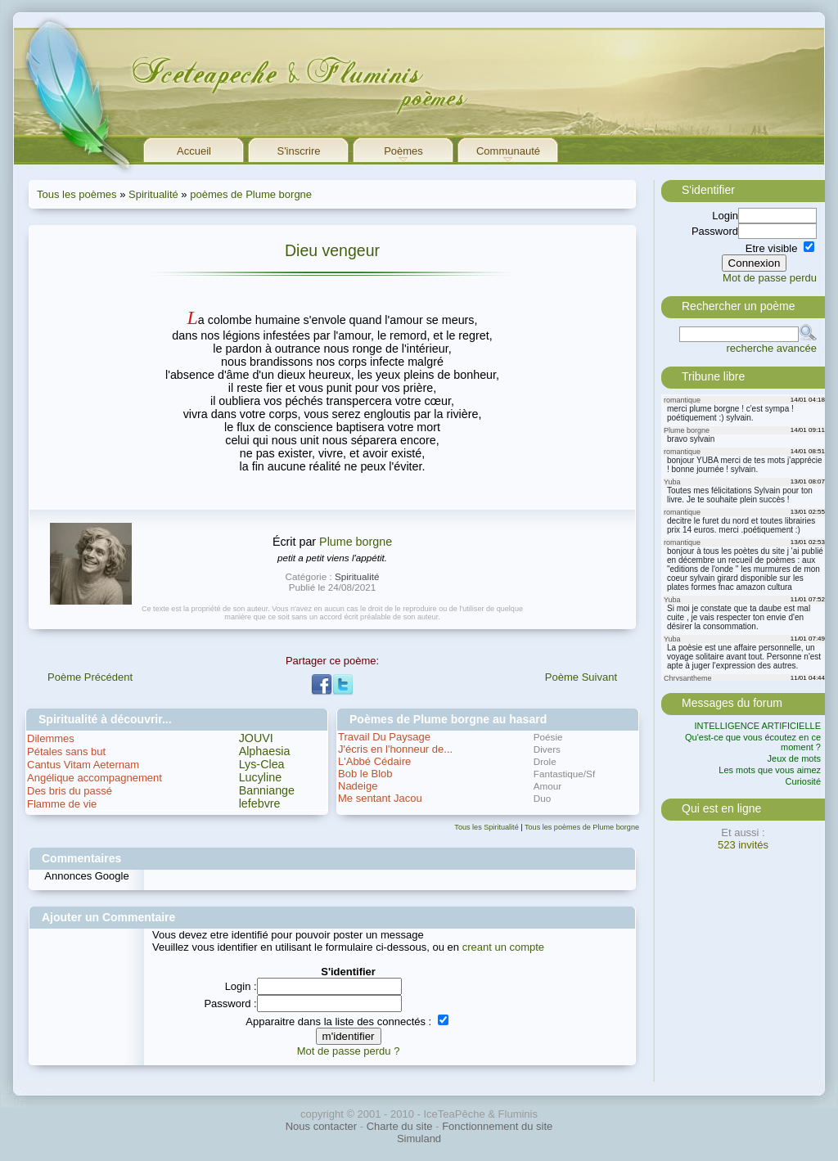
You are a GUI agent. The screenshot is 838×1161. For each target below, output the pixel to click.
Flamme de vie (62, 804)
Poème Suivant (581, 677)
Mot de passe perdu (770, 278)
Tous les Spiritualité (486, 827)
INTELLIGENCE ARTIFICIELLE (758, 726)
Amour (547, 786)
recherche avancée (771, 348)
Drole (545, 761)
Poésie (548, 736)
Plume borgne (355, 541)
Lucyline (260, 777)
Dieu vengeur (332, 250)
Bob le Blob (365, 773)
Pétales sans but (66, 751)
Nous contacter (321, 1126)
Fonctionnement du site (497, 1126)
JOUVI (256, 738)
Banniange (267, 790)
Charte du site (400, 1126)
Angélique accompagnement (94, 778)
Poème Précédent (90, 677)
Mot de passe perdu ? (348, 1051)
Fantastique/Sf (564, 773)
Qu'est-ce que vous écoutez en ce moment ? (753, 742)
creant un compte (503, 947)
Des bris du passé (69, 791)
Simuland (419, 1138)
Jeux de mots (794, 758)
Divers (547, 749)
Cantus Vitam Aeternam (83, 764)
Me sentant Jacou (380, 798)
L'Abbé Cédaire (374, 761)
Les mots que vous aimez (770, 770)
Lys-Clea (262, 764)
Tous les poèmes (77, 194)
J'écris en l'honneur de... (395, 749)
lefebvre (260, 803)
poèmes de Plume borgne (251, 194)
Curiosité (803, 781)
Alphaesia (265, 751)
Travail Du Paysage (384, 737)
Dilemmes (50, 738)
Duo (542, 798)
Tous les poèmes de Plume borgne (582, 827)
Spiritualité (153, 194)
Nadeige (357, 786)
